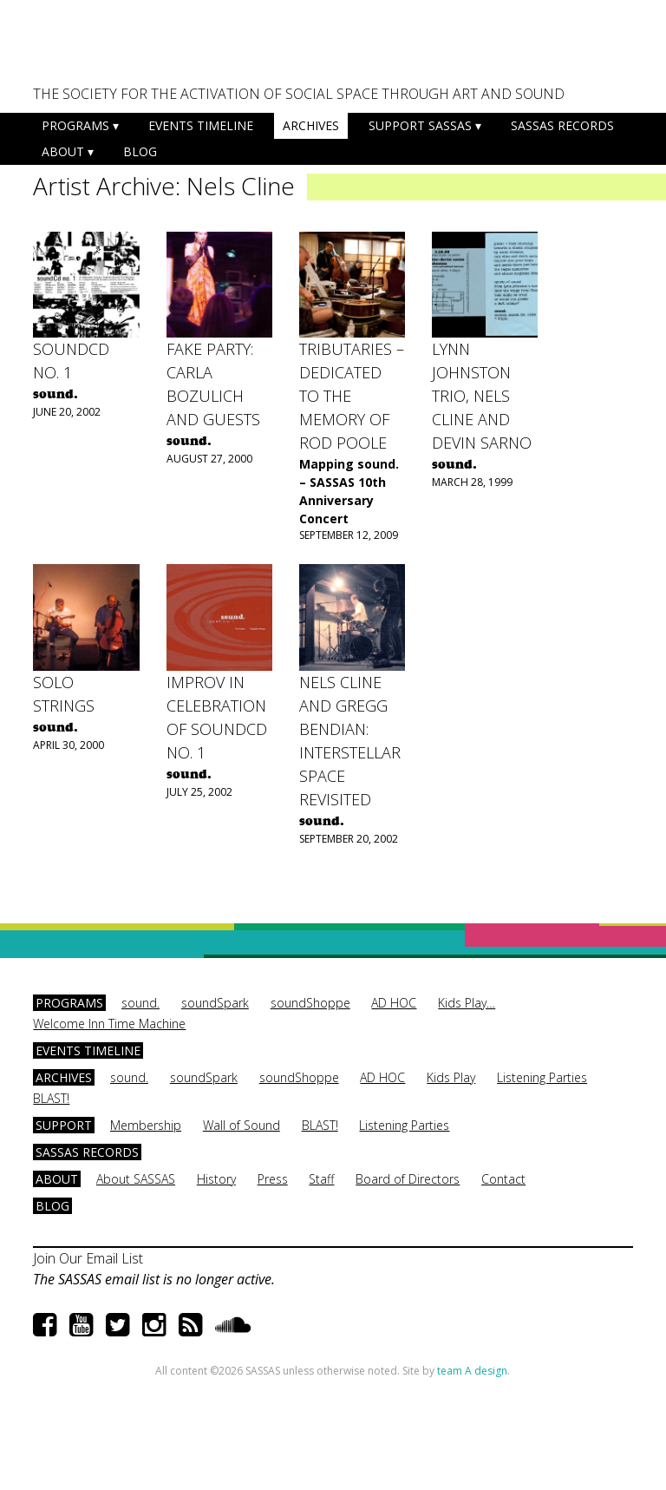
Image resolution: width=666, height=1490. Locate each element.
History (216, 1179)
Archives (311, 125)
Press (273, 1179)
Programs (75, 125)
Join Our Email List (88, 1258)
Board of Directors (408, 1179)
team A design (472, 1370)
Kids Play (451, 1077)
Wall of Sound (241, 1125)
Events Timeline (200, 125)
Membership (145, 1125)
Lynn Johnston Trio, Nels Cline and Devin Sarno (482, 395)
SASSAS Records (562, 125)
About (63, 151)
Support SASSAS (420, 125)
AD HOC (393, 1002)
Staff (321, 1179)
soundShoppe (310, 1002)
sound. (140, 1002)
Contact (503, 1179)
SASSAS (119, 48)
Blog (140, 151)
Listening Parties (542, 1077)
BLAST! (51, 1098)
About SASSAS (135, 1179)
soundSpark (215, 1002)
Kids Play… (466, 1002)
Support (64, 1125)
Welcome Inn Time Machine (109, 1023)
